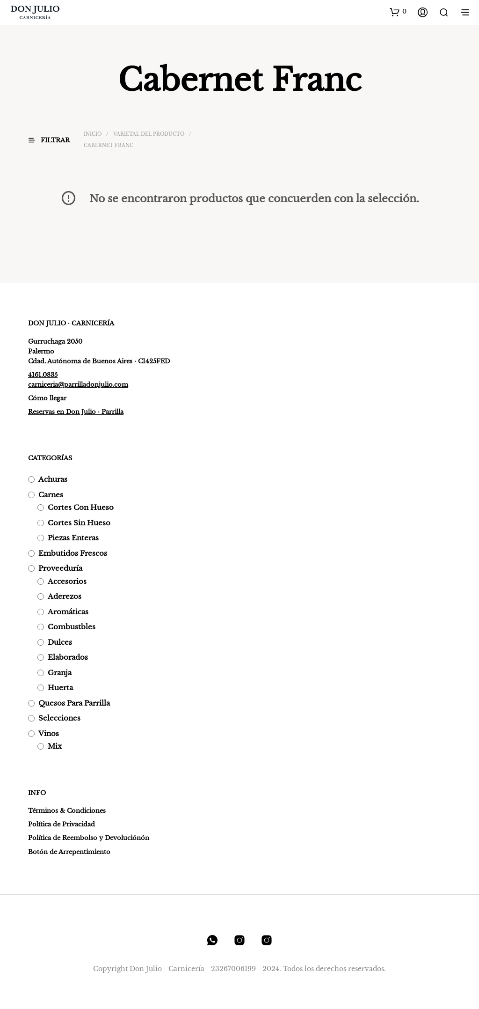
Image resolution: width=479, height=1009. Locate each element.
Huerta (60, 687)
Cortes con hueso (81, 507)
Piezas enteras (73, 537)
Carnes (50, 494)
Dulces (60, 642)
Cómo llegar (47, 398)
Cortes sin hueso (79, 522)
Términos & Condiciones (67, 811)
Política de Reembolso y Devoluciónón (88, 838)
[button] (398, 11)
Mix (55, 746)
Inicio (93, 134)
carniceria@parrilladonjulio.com (78, 385)
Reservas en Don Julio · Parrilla (75, 412)
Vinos (48, 733)
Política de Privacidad (61, 824)
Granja (60, 672)
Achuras (52, 479)
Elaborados (68, 657)
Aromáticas (68, 611)
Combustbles (71, 626)
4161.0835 (43, 375)
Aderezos (64, 596)
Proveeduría (60, 568)
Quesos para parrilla (74, 703)
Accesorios (67, 581)
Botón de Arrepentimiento (69, 852)
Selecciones (59, 718)
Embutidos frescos (72, 553)
